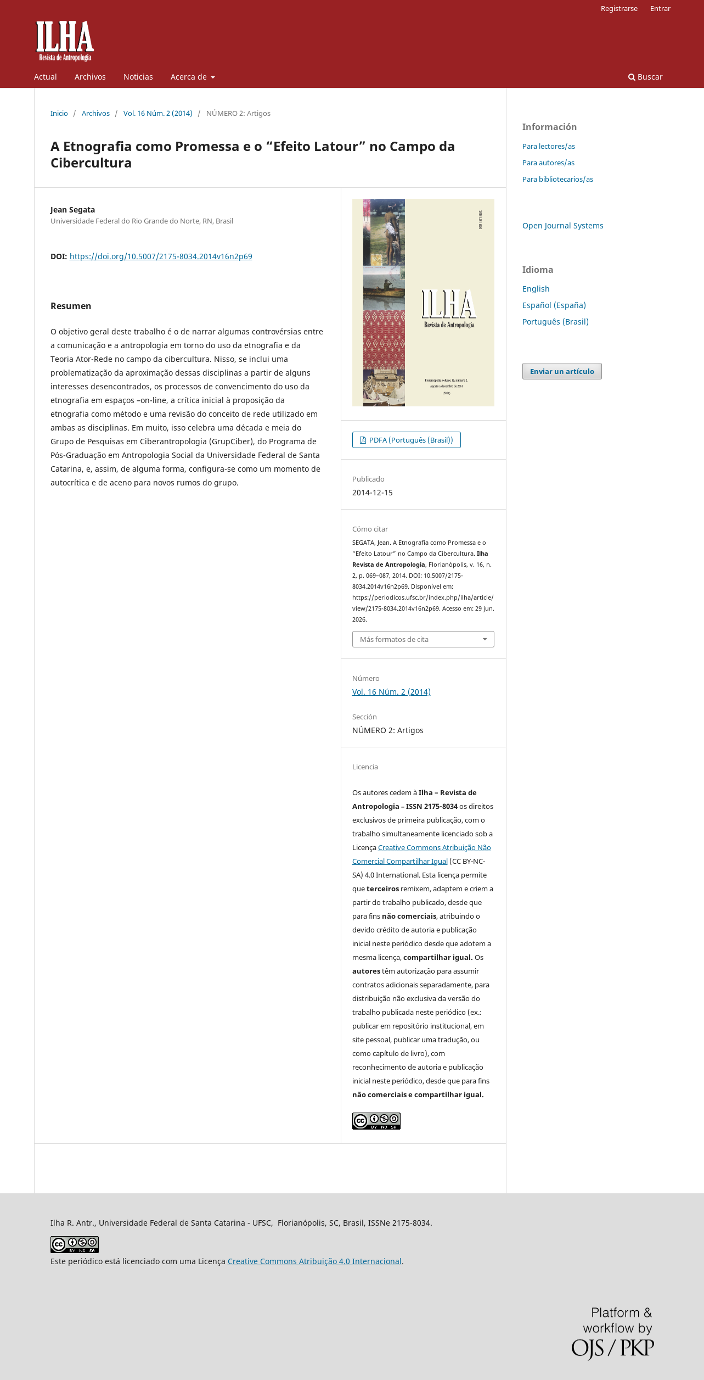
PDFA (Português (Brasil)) (410, 440)
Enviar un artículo (562, 371)
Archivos (90, 76)
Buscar (645, 76)
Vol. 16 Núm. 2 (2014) (158, 113)
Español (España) (554, 305)
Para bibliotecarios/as (557, 179)
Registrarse (619, 8)
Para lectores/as (548, 146)
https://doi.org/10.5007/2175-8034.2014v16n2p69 (161, 256)
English (536, 288)
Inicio (59, 113)
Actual (45, 76)
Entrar (660, 8)
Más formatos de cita (394, 639)
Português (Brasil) (555, 321)
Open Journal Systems (563, 225)
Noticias (138, 76)
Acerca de (190, 76)
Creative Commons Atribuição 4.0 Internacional (315, 1261)
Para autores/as (548, 162)
